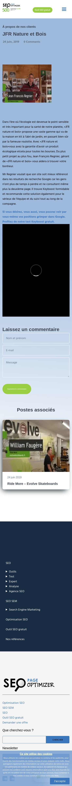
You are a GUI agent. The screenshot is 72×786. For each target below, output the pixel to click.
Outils (12, 571)
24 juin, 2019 (11, 41)
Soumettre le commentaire (16, 389)
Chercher (57, 739)
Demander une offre (15, 722)
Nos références (15, 639)
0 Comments (32, 41)
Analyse (14, 586)
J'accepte (60, 781)
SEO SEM (11, 601)
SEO (8, 563)
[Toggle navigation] (64, 9)
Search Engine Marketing (24, 609)
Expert (13, 581)
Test (11, 576)
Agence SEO (16, 591)
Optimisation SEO (17, 619)
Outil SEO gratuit (42, 9)
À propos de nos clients (19, 26)
